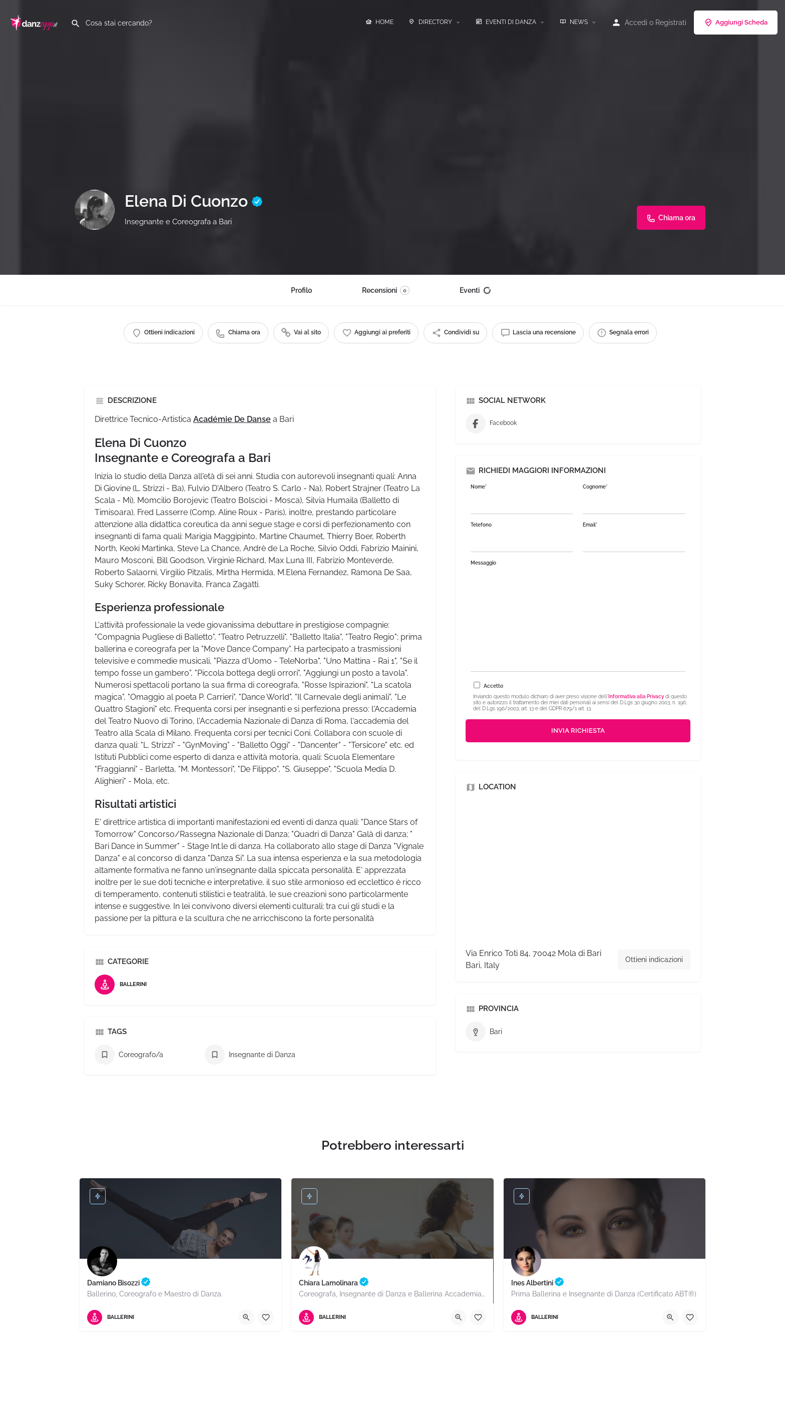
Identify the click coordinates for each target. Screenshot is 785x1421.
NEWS (574, 22)
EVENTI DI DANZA (506, 22)
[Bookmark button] (266, 1317)
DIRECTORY (430, 22)
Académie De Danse (232, 419)
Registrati (670, 23)
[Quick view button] (246, 1317)
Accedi (636, 23)
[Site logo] (35, 22)
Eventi (476, 290)
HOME (379, 22)
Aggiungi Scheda (735, 22)
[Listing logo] (95, 210)
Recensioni (386, 290)
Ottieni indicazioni (654, 960)
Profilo (301, 290)
